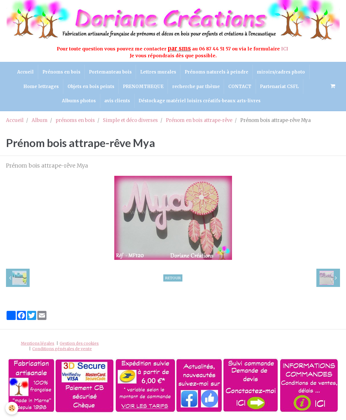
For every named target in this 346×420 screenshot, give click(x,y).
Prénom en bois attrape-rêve (199, 121)
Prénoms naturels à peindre (217, 72)
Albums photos (78, 101)
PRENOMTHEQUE (143, 86)
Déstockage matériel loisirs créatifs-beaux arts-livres (200, 101)
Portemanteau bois (110, 72)
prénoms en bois (75, 121)
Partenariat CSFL (279, 86)
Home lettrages (40, 86)
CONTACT (240, 86)
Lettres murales (158, 72)
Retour (173, 278)
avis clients (117, 101)
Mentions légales (37, 344)
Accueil (25, 72)
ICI (285, 49)
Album (40, 121)
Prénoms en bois (61, 72)
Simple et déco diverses (130, 121)
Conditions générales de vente (62, 349)
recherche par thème (196, 86)
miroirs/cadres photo (281, 72)
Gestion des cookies (79, 344)
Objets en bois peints (90, 86)
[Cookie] (12, 408)
